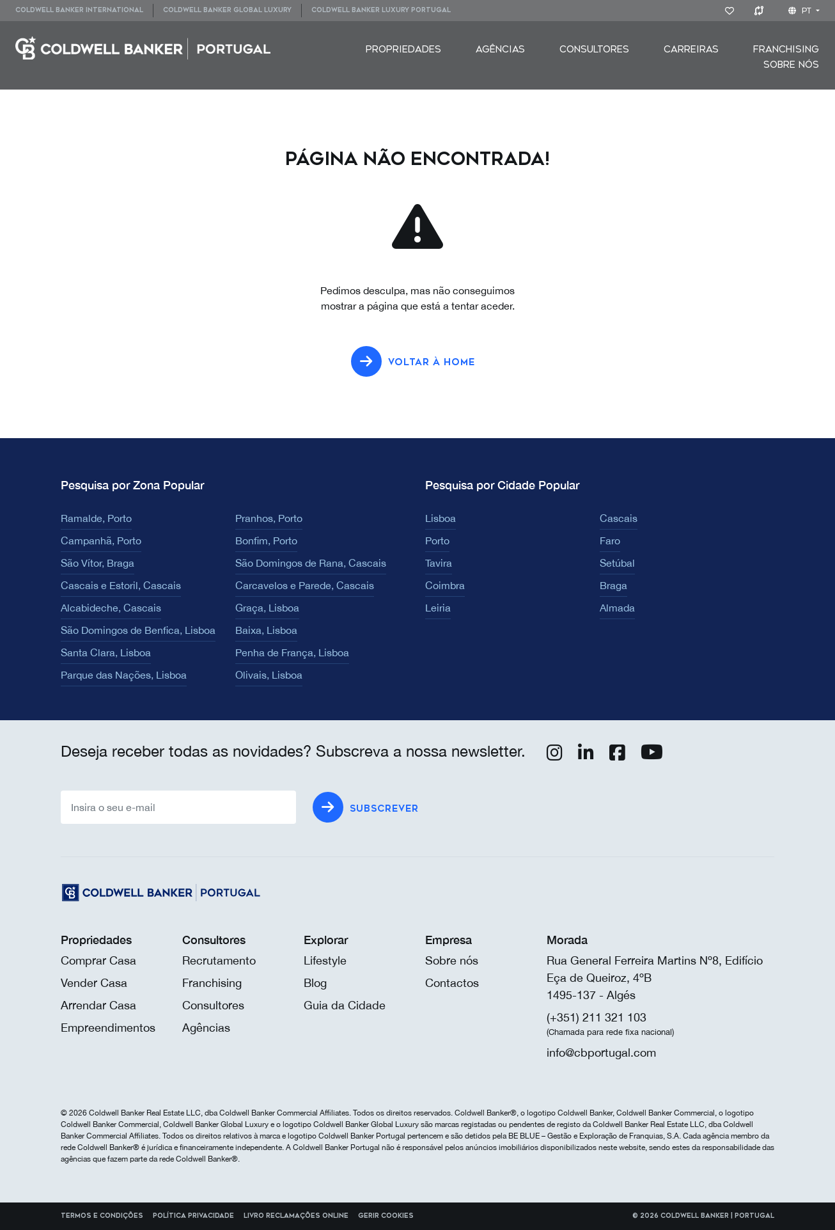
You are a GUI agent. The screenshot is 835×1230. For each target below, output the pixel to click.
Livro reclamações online (296, 1216)
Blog (315, 983)
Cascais (618, 518)
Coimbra (445, 585)
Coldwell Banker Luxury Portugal (381, 10)
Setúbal (617, 563)
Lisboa (440, 518)
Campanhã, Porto (101, 540)
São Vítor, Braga (97, 563)
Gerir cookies (386, 1216)
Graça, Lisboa (267, 607)
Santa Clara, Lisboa (106, 652)
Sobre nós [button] (791, 64)
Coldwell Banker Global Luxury (227, 10)
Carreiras (691, 49)
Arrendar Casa (98, 1005)
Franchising (786, 49)
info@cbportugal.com (601, 1052)
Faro (610, 540)
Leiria (438, 607)
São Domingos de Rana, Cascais (310, 563)
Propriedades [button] (403, 49)
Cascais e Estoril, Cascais (121, 585)
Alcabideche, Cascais (111, 607)
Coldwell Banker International (79, 10)
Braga (613, 585)
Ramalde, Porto (96, 518)
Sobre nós (451, 960)
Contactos (452, 983)
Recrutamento (219, 960)
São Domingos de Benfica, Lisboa (138, 630)
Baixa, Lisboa (266, 630)
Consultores (594, 49)
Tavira (438, 563)
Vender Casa (94, 983)
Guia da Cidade (345, 1005)
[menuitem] (84, 10)
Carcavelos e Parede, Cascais (304, 585)
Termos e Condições (102, 1216)
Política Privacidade (193, 1216)
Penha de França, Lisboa (292, 652)
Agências (500, 49)
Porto (437, 540)
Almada (617, 607)
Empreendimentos (108, 1027)
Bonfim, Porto (266, 540)
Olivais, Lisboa (268, 675)
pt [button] (801, 10)
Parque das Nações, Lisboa (124, 675)
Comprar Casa (98, 960)
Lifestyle (325, 960)
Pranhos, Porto (268, 518)
